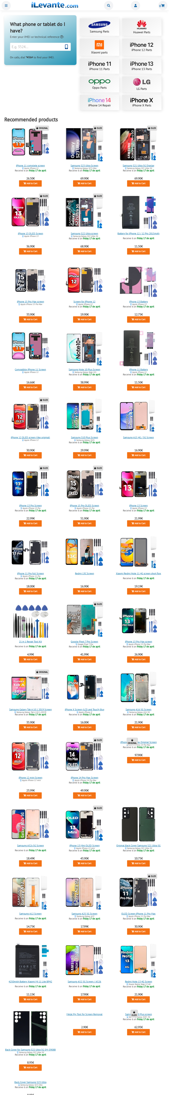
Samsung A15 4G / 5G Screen (138, 437)
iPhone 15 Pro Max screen (30, 301)
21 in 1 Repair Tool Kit (30, 641)
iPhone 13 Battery (138, 301)
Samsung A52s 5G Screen (30, 845)
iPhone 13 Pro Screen (30, 505)
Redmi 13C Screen (84, 573)
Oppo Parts (99, 84)
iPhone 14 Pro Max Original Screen (138, 742)
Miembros (135, 5)
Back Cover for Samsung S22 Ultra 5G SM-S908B (30, 1049)
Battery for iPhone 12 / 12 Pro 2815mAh (138, 233)
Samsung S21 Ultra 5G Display (138, 165)
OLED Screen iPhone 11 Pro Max (138, 913)
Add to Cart (30, 183)
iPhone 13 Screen (138, 505)
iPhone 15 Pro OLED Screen (84, 505)
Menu (6, 5)
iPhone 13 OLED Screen (30, 233)
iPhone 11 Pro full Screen (30, 573)
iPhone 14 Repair (99, 102)
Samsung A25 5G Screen (84, 913)
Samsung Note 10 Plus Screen (84, 369)
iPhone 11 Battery (138, 369)
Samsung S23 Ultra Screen (84, 165)
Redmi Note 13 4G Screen (138, 981)
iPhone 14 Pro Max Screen (84, 777)
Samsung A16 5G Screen (138, 709)
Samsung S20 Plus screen (138, 1014)
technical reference (49, 37)
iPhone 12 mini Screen (30, 777)
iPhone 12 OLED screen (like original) (30, 437)
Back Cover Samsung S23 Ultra (31, 1082)
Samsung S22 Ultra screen (84, 233)
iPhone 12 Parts (141, 47)
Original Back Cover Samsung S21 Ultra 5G (138, 845)
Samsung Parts (99, 27)
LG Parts (141, 84)
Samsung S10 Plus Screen (84, 437)
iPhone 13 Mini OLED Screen (84, 845)
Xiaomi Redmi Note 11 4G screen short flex (138, 573)
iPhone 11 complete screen (30, 165)
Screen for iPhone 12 (84, 301)
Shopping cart (162, 5)
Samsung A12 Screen (30, 913)
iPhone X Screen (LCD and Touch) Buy (84, 709)
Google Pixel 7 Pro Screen (84, 641)
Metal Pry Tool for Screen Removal (84, 1014)
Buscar (108, 5)
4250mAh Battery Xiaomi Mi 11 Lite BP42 (30, 981)
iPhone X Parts (141, 102)
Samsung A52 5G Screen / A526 (84, 981)
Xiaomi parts (99, 47)
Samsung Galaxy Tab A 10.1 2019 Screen (30, 709)
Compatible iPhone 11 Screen (30, 369)
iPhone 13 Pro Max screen (138, 641)
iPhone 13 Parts (141, 66)
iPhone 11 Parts (99, 66)
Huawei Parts (141, 27)
